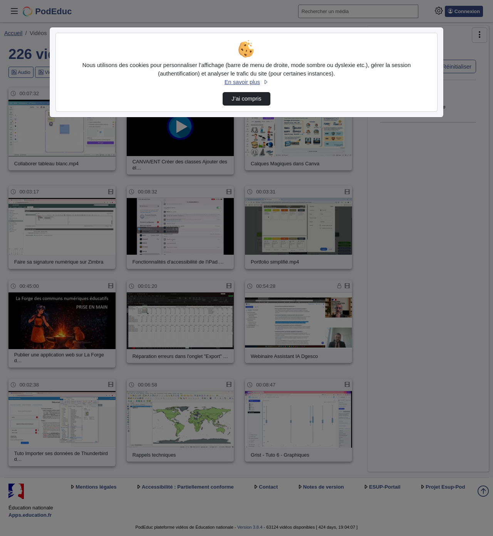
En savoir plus (246, 82)
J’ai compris (246, 99)
